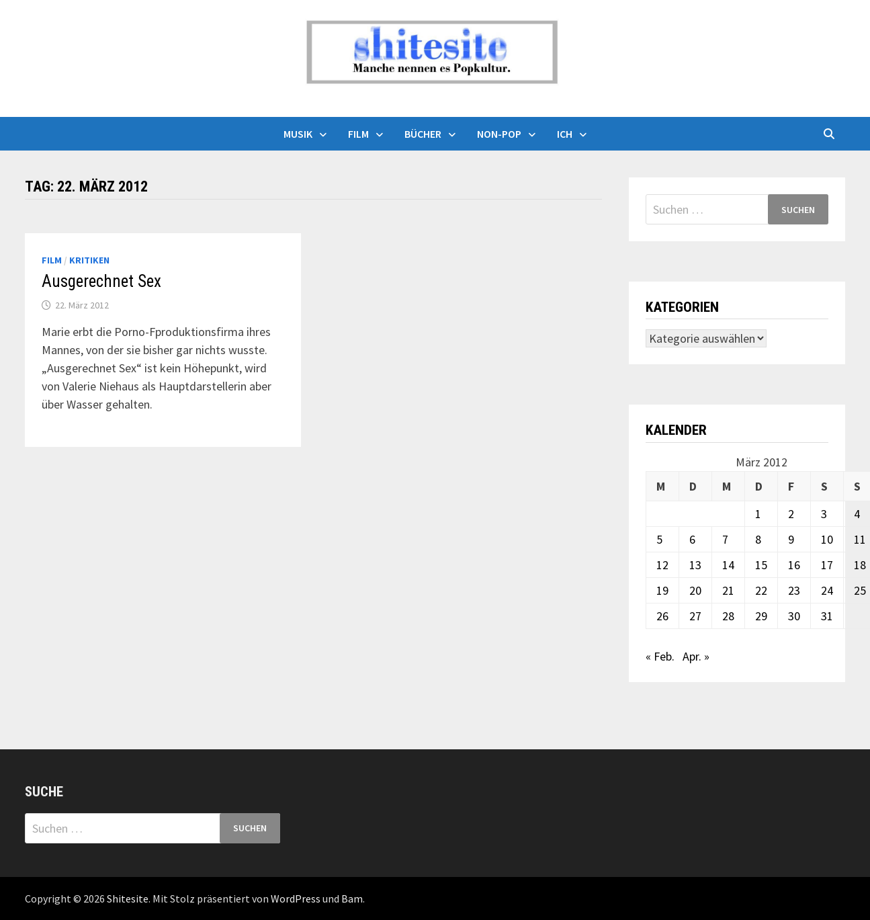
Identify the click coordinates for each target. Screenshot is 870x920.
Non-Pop (499, 133)
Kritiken (89, 260)
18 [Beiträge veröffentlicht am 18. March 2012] (860, 565)
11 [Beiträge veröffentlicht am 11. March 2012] (860, 539)
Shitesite (127, 898)
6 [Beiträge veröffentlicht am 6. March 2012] (692, 539)
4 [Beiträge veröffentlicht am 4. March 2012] (857, 513)
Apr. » (696, 656)
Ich (564, 133)
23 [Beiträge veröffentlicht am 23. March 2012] (794, 590)
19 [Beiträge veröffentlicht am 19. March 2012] (662, 590)
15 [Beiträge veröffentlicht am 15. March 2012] (761, 565)
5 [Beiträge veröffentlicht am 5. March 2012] (659, 539)
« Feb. (660, 656)
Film (358, 133)
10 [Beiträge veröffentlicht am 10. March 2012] (827, 539)
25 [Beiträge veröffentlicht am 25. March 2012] (860, 590)
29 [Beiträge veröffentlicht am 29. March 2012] (761, 616)
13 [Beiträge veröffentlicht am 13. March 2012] (695, 565)
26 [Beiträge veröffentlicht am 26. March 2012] (662, 616)
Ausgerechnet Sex (101, 281)
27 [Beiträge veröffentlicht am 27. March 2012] (695, 616)
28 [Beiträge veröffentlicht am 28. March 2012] (728, 616)
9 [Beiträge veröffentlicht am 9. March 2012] (791, 539)
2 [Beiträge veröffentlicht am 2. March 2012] (791, 513)
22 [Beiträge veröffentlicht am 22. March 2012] (761, 590)
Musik (298, 133)
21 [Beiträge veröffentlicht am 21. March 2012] (728, 590)
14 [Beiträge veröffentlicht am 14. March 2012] (728, 565)
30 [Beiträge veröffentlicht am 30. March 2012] (794, 616)
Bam (352, 898)
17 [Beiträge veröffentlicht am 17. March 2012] (827, 565)
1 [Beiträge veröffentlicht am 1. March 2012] (758, 513)
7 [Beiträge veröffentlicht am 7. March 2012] (725, 539)
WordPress (295, 898)
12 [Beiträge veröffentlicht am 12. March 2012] (662, 565)
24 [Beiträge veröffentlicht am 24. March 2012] (827, 590)
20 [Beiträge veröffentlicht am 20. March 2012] (695, 590)
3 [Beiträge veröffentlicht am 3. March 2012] (824, 513)
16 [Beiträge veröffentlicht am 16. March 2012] (794, 565)
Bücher (422, 133)
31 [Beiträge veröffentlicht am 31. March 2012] (827, 616)
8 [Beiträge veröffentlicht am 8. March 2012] (758, 539)
